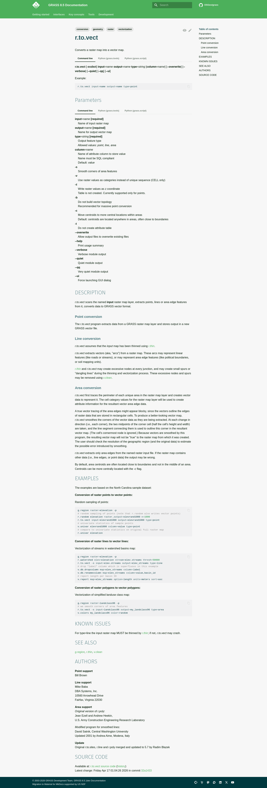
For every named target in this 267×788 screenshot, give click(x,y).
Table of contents (208, 29)
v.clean (107, 377)
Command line (85, 58)
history (121, 766)
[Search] (172, 5)
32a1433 (146, 770)
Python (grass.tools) (108, 58)
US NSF (81, 784)
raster (111, 29)
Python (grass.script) (135, 58)
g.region (80, 652)
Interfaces (59, 14)
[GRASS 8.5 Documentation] (37, 5)
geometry (98, 29)
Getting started (40, 14)
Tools (91, 14)
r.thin (151, 346)
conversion (82, 29)
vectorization (125, 29)
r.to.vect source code (103, 766)
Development (106, 14)
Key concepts (76, 14)
